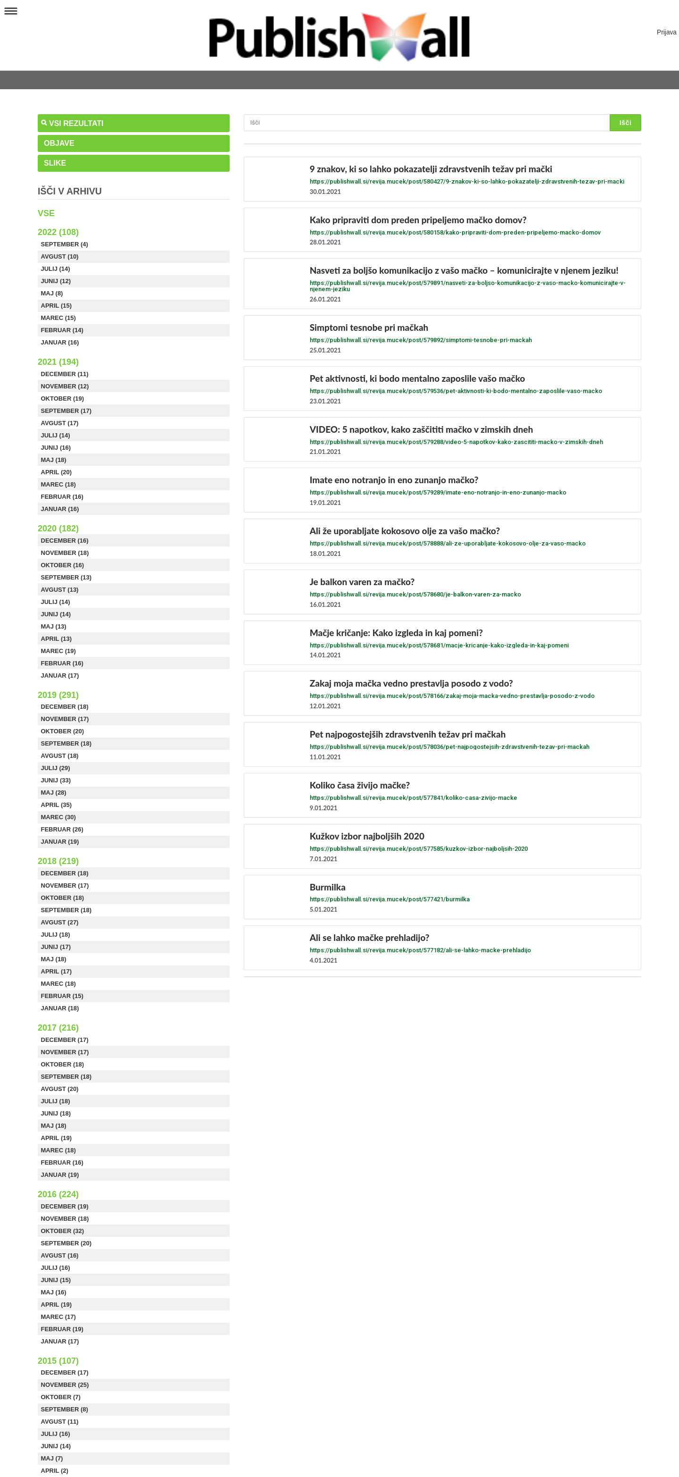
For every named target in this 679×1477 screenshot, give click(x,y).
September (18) (66, 743)
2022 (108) (58, 232)
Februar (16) (62, 496)
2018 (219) (58, 861)
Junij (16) (56, 447)
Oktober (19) (62, 398)
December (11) (65, 374)
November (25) (65, 1384)
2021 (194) (58, 362)
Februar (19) (62, 1329)
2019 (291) (58, 695)
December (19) (65, 1206)
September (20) (66, 1243)
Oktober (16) (62, 565)
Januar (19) (60, 841)
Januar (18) (60, 1008)
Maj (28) (53, 792)
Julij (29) (55, 768)
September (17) (66, 410)
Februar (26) (62, 829)
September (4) (64, 244)
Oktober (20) (62, 731)
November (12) (65, 386)
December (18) (65, 706)
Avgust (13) (60, 589)
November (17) (65, 718)
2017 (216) (58, 1027)
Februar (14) (62, 330)
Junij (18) (56, 1113)
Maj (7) (52, 1458)
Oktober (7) (61, 1397)
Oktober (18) (62, 897)
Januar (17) (60, 675)
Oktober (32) (62, 1230)
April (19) (56, 1137)
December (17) (65, 1039)
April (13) (56, 638)
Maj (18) (53, 459)
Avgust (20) (60, 1088)
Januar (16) (60, 342)
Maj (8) (52, 293)
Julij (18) (55, 934)
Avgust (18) (60, 755)
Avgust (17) (60, 423)
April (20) (56, 472)
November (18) (65, 552)
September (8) (64, 1409)
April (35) (56, 804)
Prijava (667, 32)
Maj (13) (53, 626)
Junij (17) (56, 946)
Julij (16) (55, 1267)
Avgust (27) (60, 922)
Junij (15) (56, 1280)
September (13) (66, 577)
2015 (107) (58, 1361)
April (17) (56, 971)
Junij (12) (56, 281)
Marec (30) (58, 817)
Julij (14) (55, 268)
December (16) (65, 540)
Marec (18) (58, 484)
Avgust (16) (60, 1255)
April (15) (56, 305)
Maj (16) (53, 1292)
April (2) (54, 1470)
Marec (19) (58, 651)
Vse (46, 213)
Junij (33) (56, 780)
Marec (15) (58, 317)
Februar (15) (62, 995)
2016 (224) (58, 1194)
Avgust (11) (60, 1421)
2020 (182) (58, 528)
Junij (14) (56, 614)
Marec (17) (58, 1316)
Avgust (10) (60, 256)
